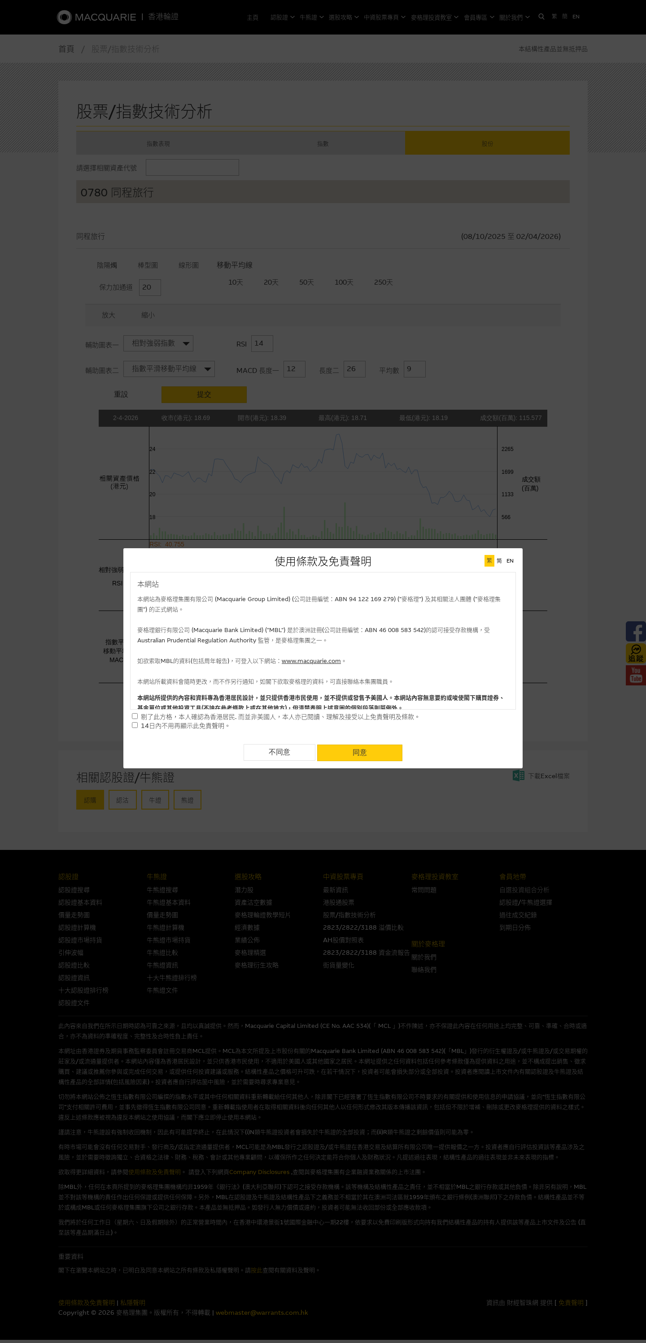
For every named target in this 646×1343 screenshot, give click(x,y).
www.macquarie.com (311, 661)
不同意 (279, 752)
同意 (360, 752)
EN (510, 560)
